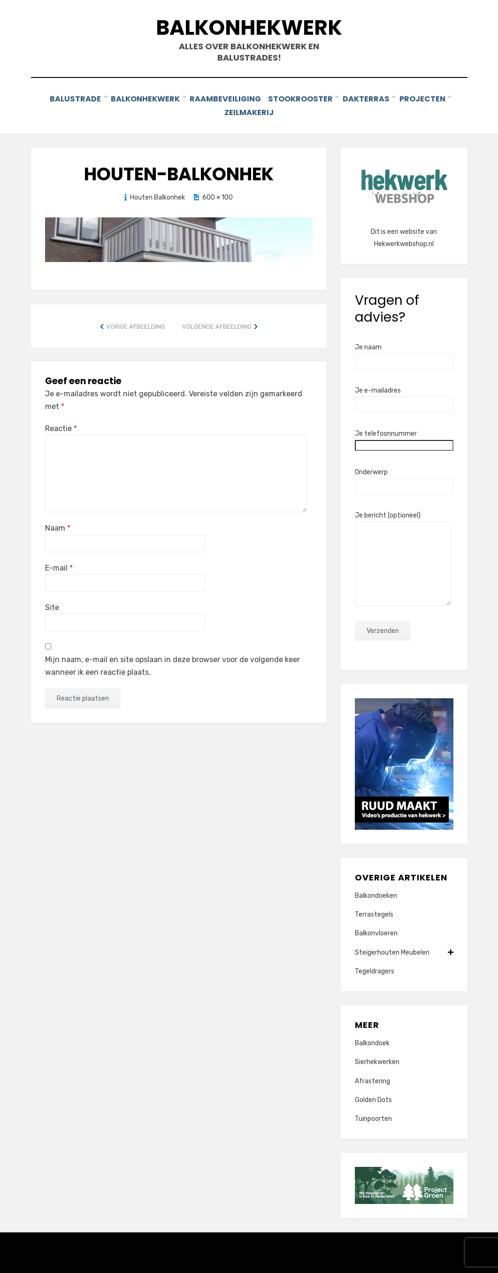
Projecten (425, 98)
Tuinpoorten (373, 1117)
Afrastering (372, 1079)
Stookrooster (303, 98)
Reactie (61, 426)
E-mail (59, 565)
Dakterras (368, 98)
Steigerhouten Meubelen (404, 950)
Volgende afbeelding (217, 324)
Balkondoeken (376, 894)
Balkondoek (372, 1041)
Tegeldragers (374, 969)
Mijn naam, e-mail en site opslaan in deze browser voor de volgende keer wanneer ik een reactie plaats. (172, 664)
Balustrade (74, 98)
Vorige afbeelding (135, 324)
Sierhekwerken (377, 1060)
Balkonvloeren (376, 931)
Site (52, 605)
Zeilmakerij (249, 111)
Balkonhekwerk (249, 27)
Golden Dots (373, 1098)
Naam (57, 526)
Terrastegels (374, 913)
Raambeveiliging (225, 98)
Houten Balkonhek (157, 195)
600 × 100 (217, 195)
